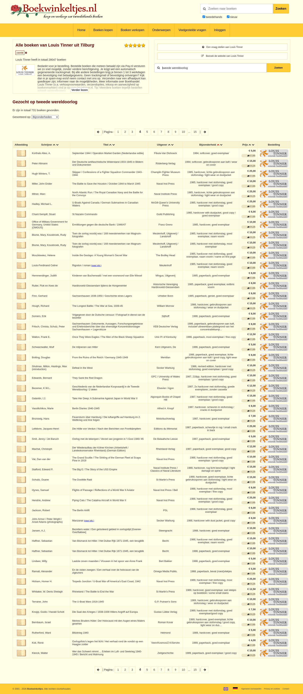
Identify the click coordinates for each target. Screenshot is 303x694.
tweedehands (214, 17)
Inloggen (220, 30)
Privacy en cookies (270, 688)
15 (195, 131)
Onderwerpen (161, 30)
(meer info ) (98, 266)
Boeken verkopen (132, 30)
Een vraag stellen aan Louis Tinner (222, 47)
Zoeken (281, 8)
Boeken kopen (103, 30)
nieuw (233, 17)
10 (183, 131)
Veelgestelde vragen (192, 30)
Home (81, 30)
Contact (285, 688)
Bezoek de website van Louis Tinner (222, 56)
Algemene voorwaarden (246, 688)
